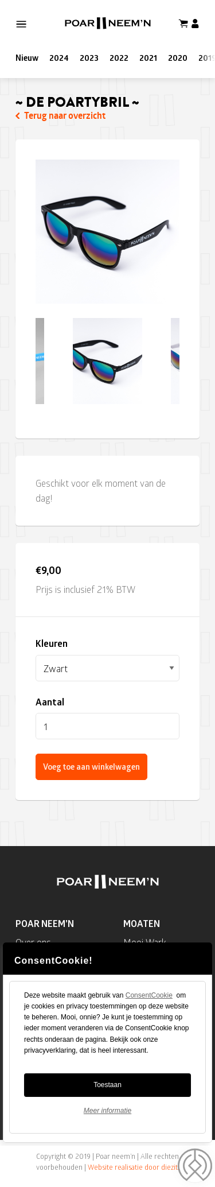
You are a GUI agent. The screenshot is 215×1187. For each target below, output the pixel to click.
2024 (59, 57)
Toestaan (129, 1085)
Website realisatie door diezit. (133, 1167)
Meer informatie (129, 1111)
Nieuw (26, 57)
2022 (119, 57)
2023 (89, 57)
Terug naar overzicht (60, 115)
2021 (148, 57)
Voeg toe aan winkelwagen (91, 766)
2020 (177, 57)
